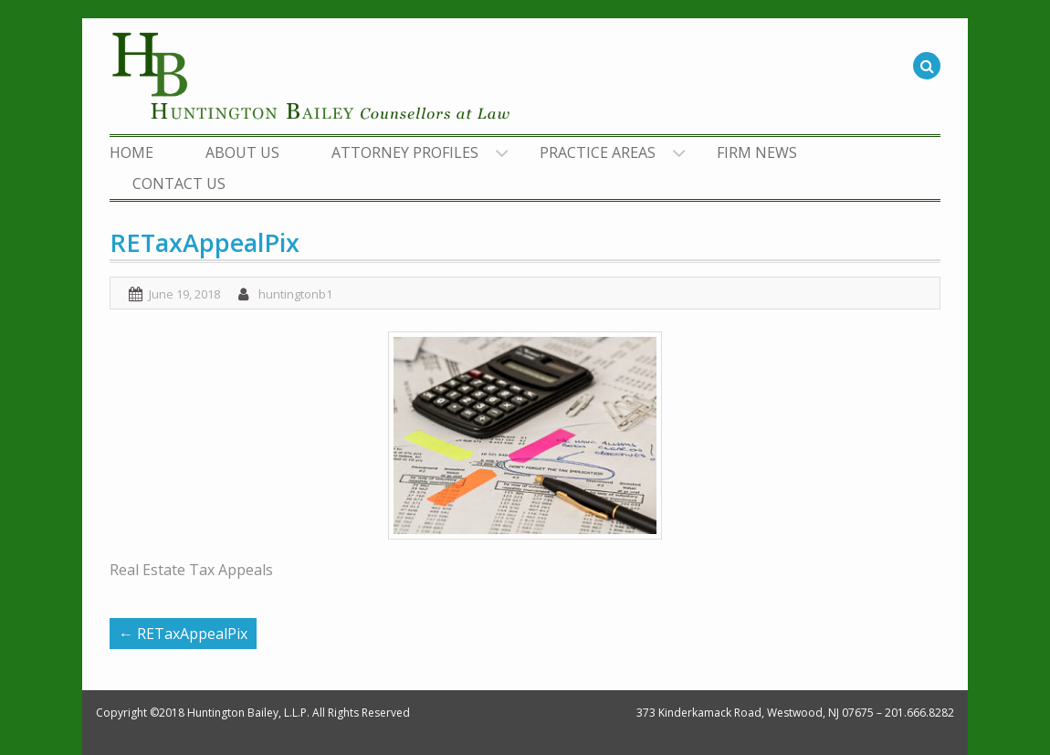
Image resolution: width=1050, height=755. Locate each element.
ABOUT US (242, 152)
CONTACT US (179, 183)
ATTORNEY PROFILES (404, 152)
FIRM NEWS (757, 152)
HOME (131, 152)
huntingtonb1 (295, 294)
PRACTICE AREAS (598, 152)
